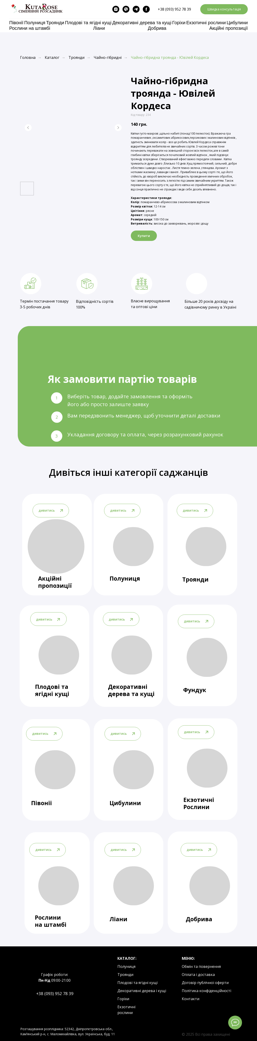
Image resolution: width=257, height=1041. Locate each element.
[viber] (126, 9)
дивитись (192, 621)
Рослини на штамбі (29, 28)
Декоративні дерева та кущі (141, 22)
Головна (28, 57)
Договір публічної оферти (205, 982)
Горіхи (178, 22)
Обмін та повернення (201, 966)
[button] (224, 9)
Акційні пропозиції (228, 28)
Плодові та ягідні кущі (88, 22)
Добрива (157, 28)
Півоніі (41, 803)
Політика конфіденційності (206, 990)
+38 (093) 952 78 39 (174, 9)
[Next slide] (118, 127)
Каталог (52, 57)
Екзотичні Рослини (198, 803)
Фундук (194, 690)
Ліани (99, 28)
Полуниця (34, 22)
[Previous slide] (28, 127)
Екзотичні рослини (206, 22)
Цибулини (237, 22)
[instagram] (115, 9)
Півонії (16, 22)
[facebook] (146, 9)
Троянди (55, 22)
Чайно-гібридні (108, 57)
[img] (207, 657)
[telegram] (136, 9)
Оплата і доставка (198, 974)
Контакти (190, 998)
